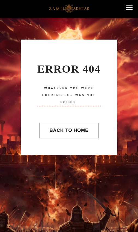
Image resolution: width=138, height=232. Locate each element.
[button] (129, 8)
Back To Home (68, 130)
